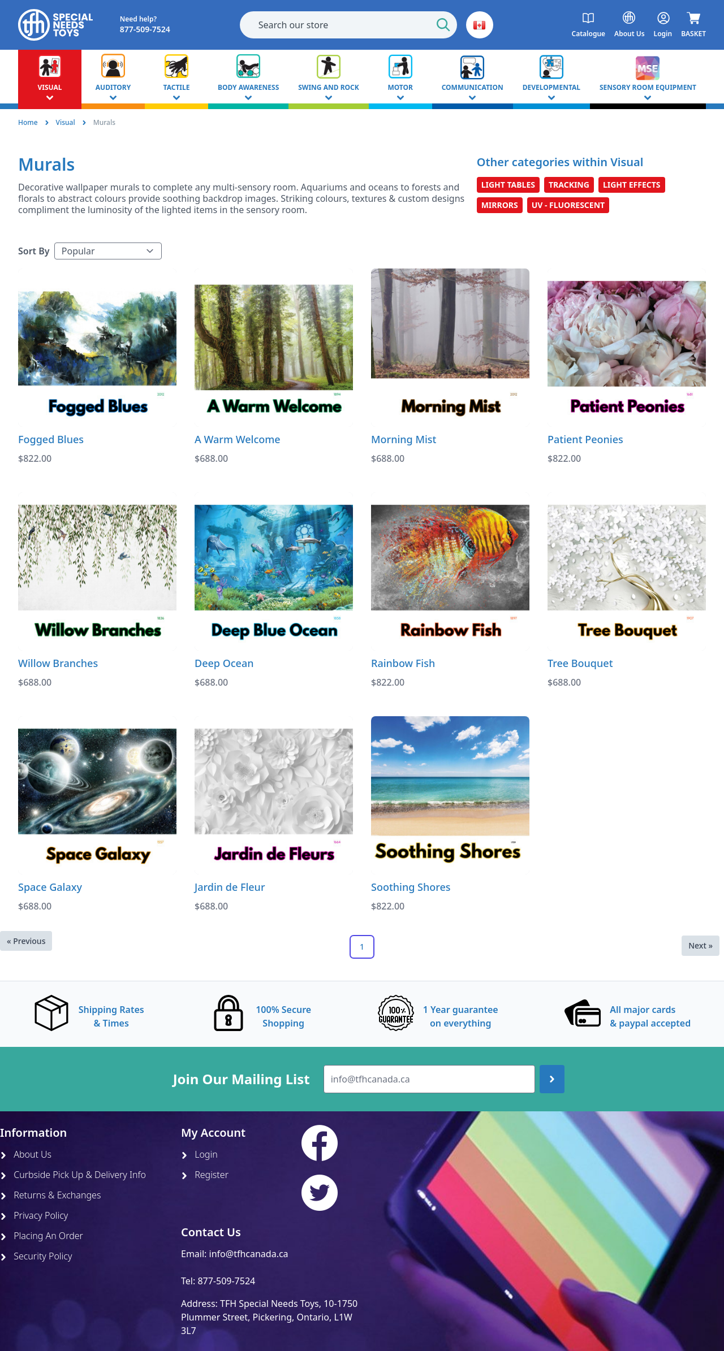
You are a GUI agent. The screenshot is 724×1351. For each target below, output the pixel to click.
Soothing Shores (411, 887)
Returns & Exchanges (50, 1195)
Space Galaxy (50, 887)
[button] (479, 24)
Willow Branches (58, 663)
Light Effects (632, 184)
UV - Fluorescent (568, 205)
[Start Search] (443, 24)
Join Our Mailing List (241, 1079)
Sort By (34, 251)
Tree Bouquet (580, 663)
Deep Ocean (224, 663)
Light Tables (508, 184)
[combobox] (348, 24)
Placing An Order (41, 1235)
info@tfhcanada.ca (248, 1254)
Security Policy (36, 1256)
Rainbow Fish (403, 663)
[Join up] (552, 1079)
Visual (65, 122)
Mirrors (499, 205)
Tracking (569, 184)
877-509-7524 (226, 1281)
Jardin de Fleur (230, 887)
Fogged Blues (51, 439)
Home (28, 122)
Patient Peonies (585, 439)
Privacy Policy (34, 1215)
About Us (25, 1154)
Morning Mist (403, 439)
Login (199, 1154)
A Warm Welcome (238, 439)
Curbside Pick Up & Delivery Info (73, 1174)
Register (205, 1174)
